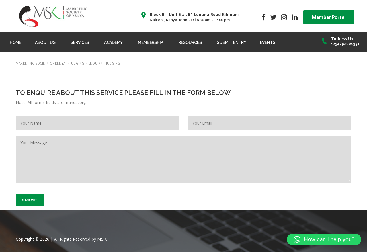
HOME (15, 42)
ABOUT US (45, 42)
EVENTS (267, 42)
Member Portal (329, 17)
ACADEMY (113, 42)
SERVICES (80, 42)
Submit (30, 200)
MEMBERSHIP (150, 42)
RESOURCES (190, 42)
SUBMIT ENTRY (231, 42)
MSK (101, 239)
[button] (324, 239)
